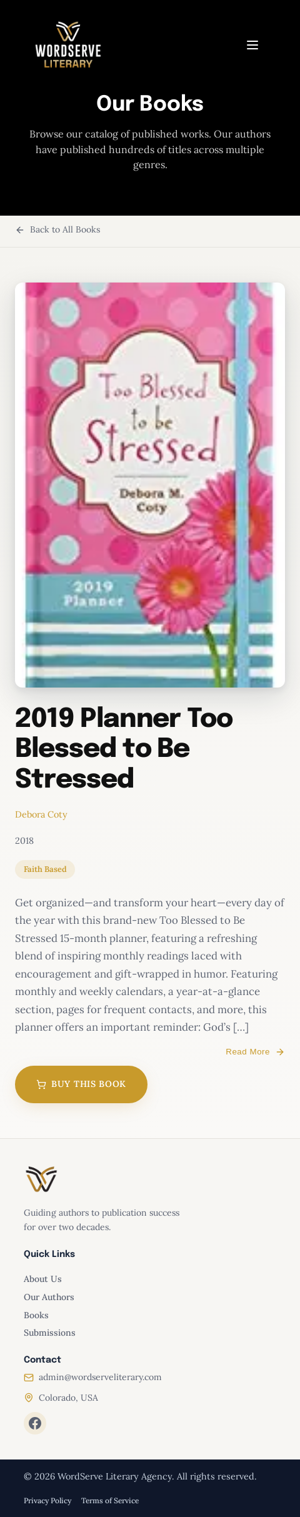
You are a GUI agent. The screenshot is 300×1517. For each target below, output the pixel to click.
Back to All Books (57, 229)
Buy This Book (81, 1083)
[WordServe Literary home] (68, 45)
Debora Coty (41, 814)
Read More (255, 1052)
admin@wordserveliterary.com (100, 1377)
